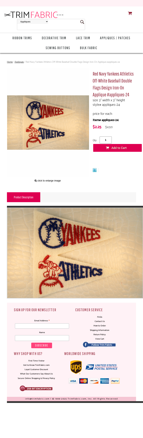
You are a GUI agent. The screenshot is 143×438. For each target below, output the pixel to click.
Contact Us (100, 321)
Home (10, 62)
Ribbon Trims (22, 38)
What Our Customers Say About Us (36, 373)
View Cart (99, 339)
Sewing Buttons (58, 48)
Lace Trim (83, 38)
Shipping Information (99, 330)
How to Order (100, 325)
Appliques (19, 62)
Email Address (42, 321)
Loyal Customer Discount (36, 369)
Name (42, 332)
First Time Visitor (36, 360)
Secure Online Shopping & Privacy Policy (36, 378)
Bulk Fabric (88, 48)
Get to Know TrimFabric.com (36, 365)
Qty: (95, 140)
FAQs (99, 317)
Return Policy (100, 334)
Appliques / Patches (115, 38)
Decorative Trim (54, 38)
